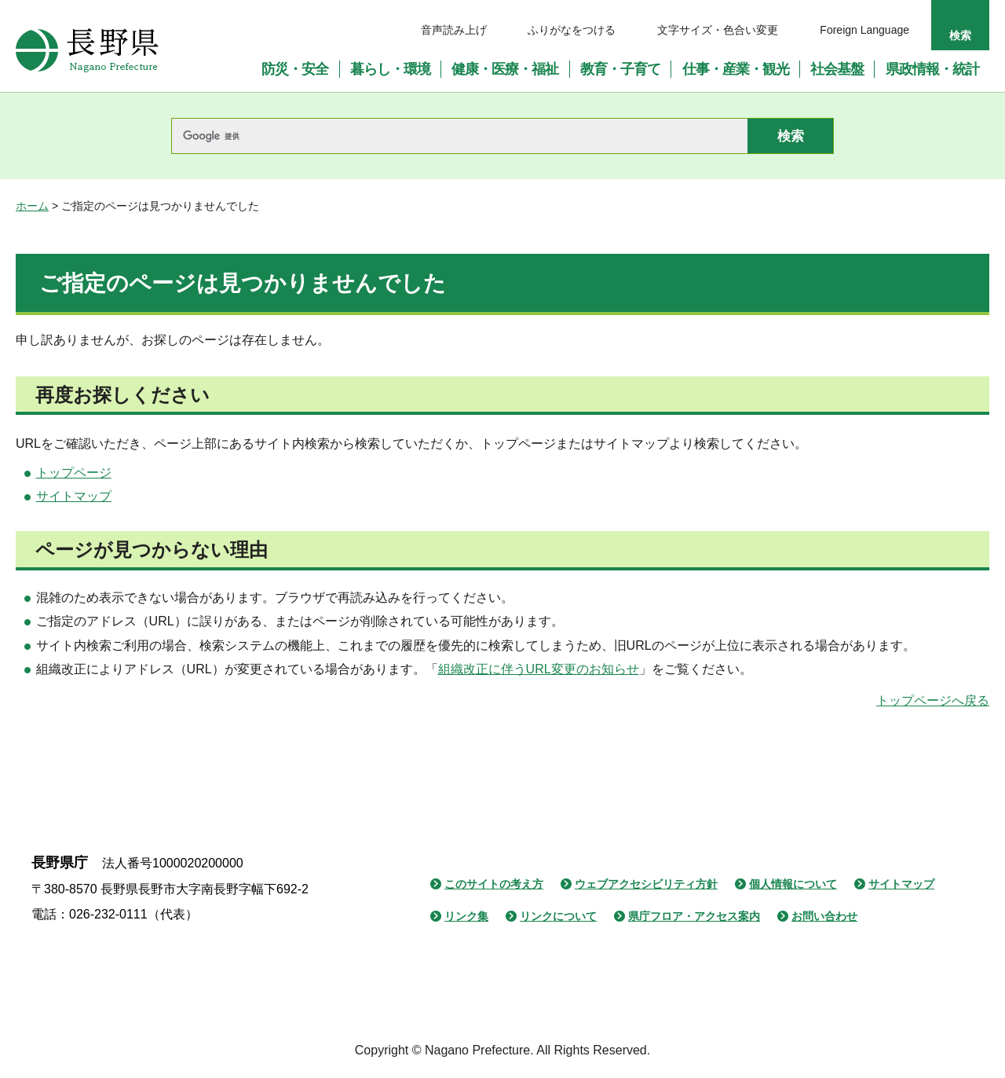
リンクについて (558, 916)
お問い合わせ (824, 916)
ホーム (32, 206)
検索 (960, 35)
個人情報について (793, 884)
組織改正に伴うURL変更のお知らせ (538, 669)
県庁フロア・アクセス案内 (694, 916)
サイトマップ (73, 496)
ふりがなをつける (572, 30)
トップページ (73, 472)
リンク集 (466, 916)
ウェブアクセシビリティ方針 (646, 884)
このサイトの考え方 (493, 884)
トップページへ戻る (932, 700)
